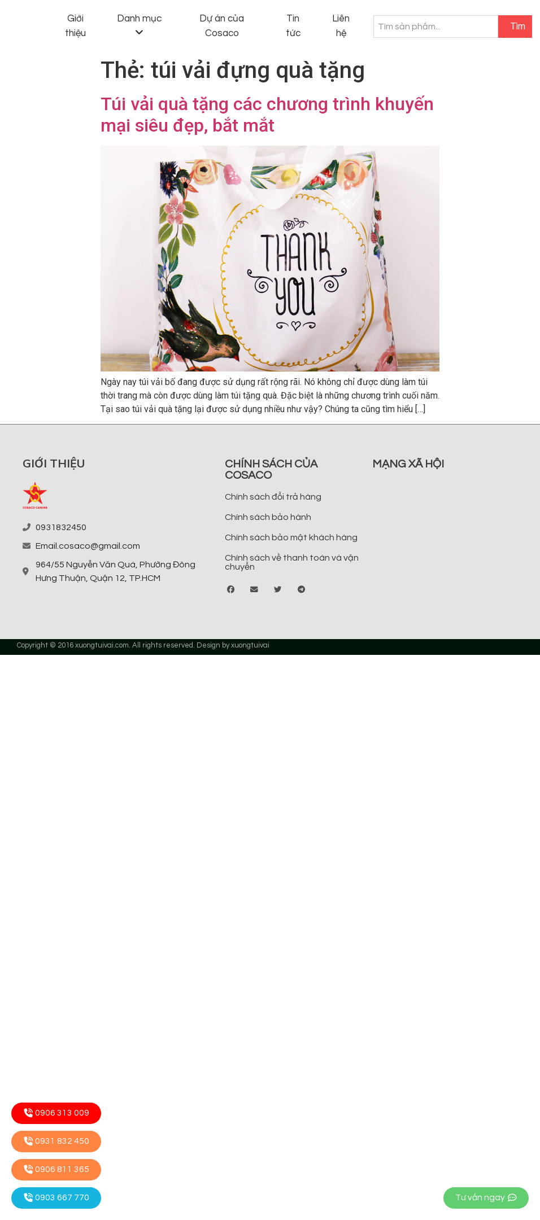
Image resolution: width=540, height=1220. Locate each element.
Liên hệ (341, 26)
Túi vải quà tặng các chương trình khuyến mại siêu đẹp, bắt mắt (267, 114)
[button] (231, 590)
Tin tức (293, 26)
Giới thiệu (75, 26)
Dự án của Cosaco (221, 26)
